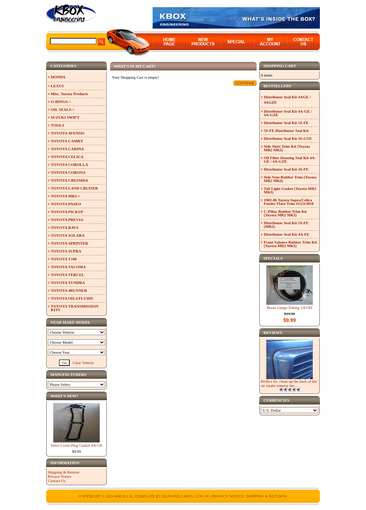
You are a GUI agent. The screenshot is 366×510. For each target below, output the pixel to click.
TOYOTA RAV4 (64, 227)
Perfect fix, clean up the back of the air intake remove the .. (289, 383)
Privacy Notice (59, 476)
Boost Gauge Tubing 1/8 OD (289, 307)
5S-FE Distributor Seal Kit (286, 130)
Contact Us (56, 481)
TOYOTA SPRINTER (69, 243)
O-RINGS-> (61, 101)
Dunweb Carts (178, 496)
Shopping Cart (279, 66)
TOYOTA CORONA (68, 172)
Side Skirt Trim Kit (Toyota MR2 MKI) (287, 148)
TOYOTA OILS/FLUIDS (72, 298)
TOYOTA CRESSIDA (69, 180)
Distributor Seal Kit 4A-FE (286, 234)
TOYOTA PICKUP (67, 212)
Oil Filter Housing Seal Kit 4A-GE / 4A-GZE (290, 159)
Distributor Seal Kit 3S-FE (286, 169)
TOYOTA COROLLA (69, 164)
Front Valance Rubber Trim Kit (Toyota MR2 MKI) (290, 244)
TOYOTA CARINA (67, 149)
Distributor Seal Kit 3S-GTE (288, 138)
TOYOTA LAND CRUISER (74, 188)
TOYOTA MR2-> (65, 196)
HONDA (58, 77)
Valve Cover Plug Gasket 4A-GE (76, 445)
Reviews (272, 332)
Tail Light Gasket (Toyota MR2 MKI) (290, 190)
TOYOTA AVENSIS (67, 133)
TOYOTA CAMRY (67, 141)
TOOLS (57, 125)
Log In (202, 496)
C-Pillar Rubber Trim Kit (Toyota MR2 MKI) (285, 213)
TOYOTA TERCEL (67, 275)
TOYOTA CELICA (67, 157)
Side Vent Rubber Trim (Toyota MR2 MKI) (290, 179)
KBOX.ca (123, 496)
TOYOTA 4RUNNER (69, 290)
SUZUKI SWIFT (65, 117)
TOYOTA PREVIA (67, 219)
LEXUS (57, 86)
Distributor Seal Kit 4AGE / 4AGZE (287, 99)
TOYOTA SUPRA (66, 251)
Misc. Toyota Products (69, 94)
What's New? (64, 396)
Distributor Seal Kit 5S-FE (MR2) (286, 225)
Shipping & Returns (63, 472)
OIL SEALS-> (63, 109)
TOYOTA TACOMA (68, 267)
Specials (273, 258)
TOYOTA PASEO (66, 204)
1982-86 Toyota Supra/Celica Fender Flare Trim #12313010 (288, 202)
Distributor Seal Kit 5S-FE (286, 123)
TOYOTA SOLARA (68, 235)
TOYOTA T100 (63, 259)
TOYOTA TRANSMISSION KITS (75, 308)
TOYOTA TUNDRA (68, 282)
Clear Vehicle (83, 363)
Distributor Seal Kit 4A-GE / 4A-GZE (288, 113)
